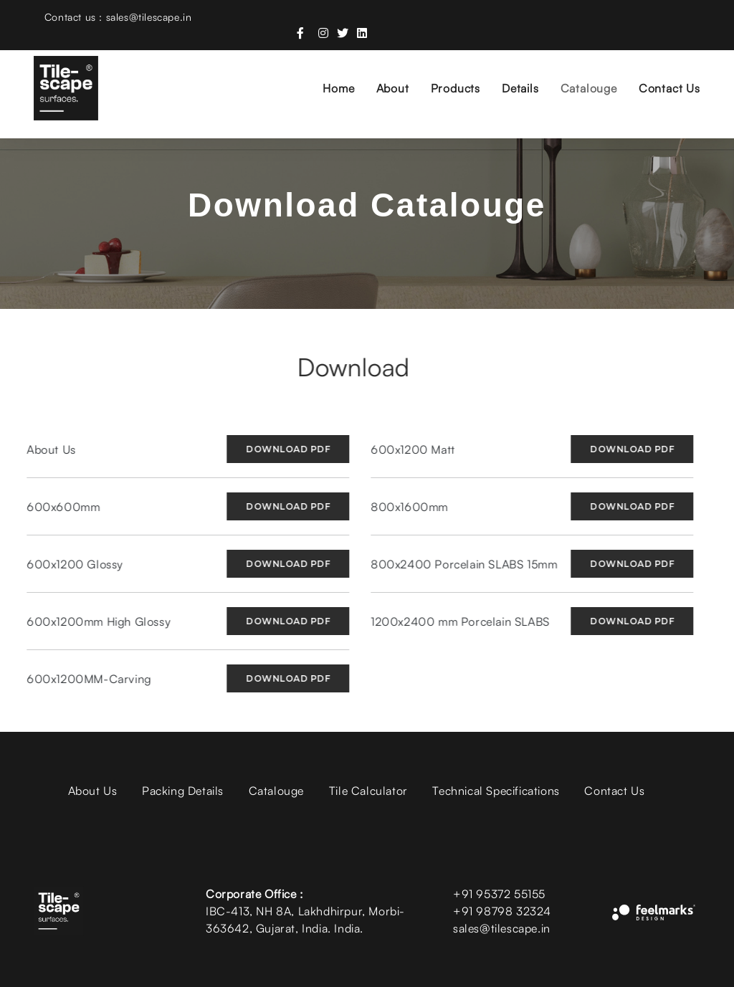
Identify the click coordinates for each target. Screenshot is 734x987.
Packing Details (183, 790)
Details (509, 69)
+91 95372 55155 (499, 894)
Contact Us (659, 69)
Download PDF (277, 449)
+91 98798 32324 (502, 911)
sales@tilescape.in (501, 928)
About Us (93, 790)
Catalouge (578, 69)
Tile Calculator (368, 790)
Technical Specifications (495, 790)
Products (445, 69)
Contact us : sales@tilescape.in (117, 18)
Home (328, 69)
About (382, 69)
